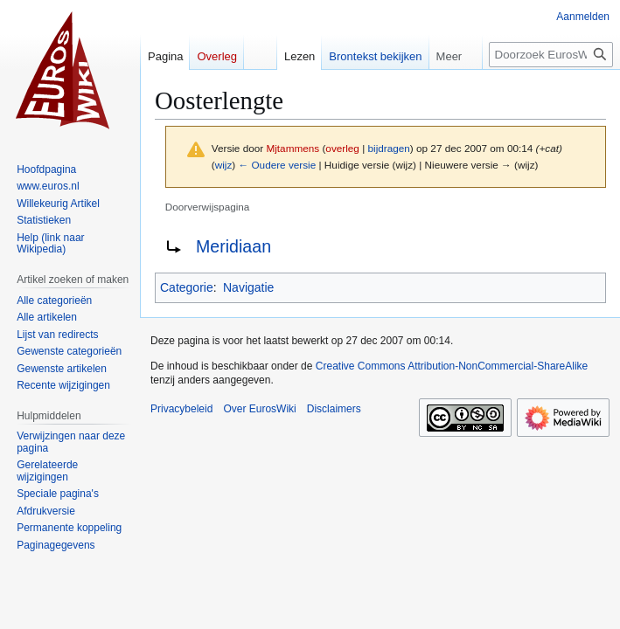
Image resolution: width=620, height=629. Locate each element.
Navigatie (248, 287)
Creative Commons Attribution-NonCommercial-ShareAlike (452, 366)
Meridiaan (233, 246)
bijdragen (389, 148)
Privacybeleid (181, 409)
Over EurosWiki (259, 409)
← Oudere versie (277, 164)
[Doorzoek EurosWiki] (551, 54)
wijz (224, 164)
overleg (342, 148)
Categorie (186, 287)
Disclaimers (334, 409)
